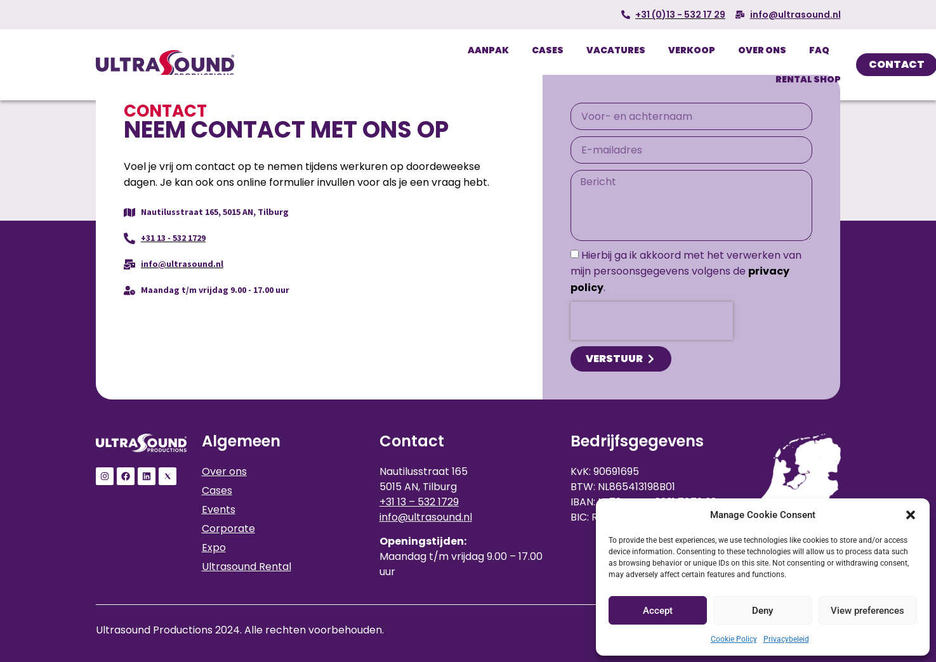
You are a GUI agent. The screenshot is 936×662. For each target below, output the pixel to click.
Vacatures (615, 50)
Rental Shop (808, 79)
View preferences (867, 610)
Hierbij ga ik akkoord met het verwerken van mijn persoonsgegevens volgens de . (685, 271)
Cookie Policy (734, 639)
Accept (658, 610)
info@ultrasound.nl (425, 517)
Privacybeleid (786, 639)
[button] (910, 515)
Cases (548, 50)
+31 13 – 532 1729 (419, 502)
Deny (762, 610)
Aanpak (488, 50)
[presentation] (651, 321)
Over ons (762, 50)
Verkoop (691, 50)
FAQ (819, 50)
